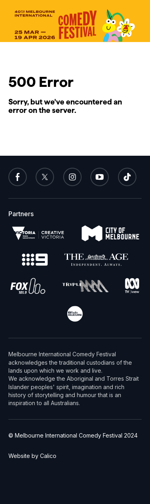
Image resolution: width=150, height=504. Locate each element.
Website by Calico (32, 455)
